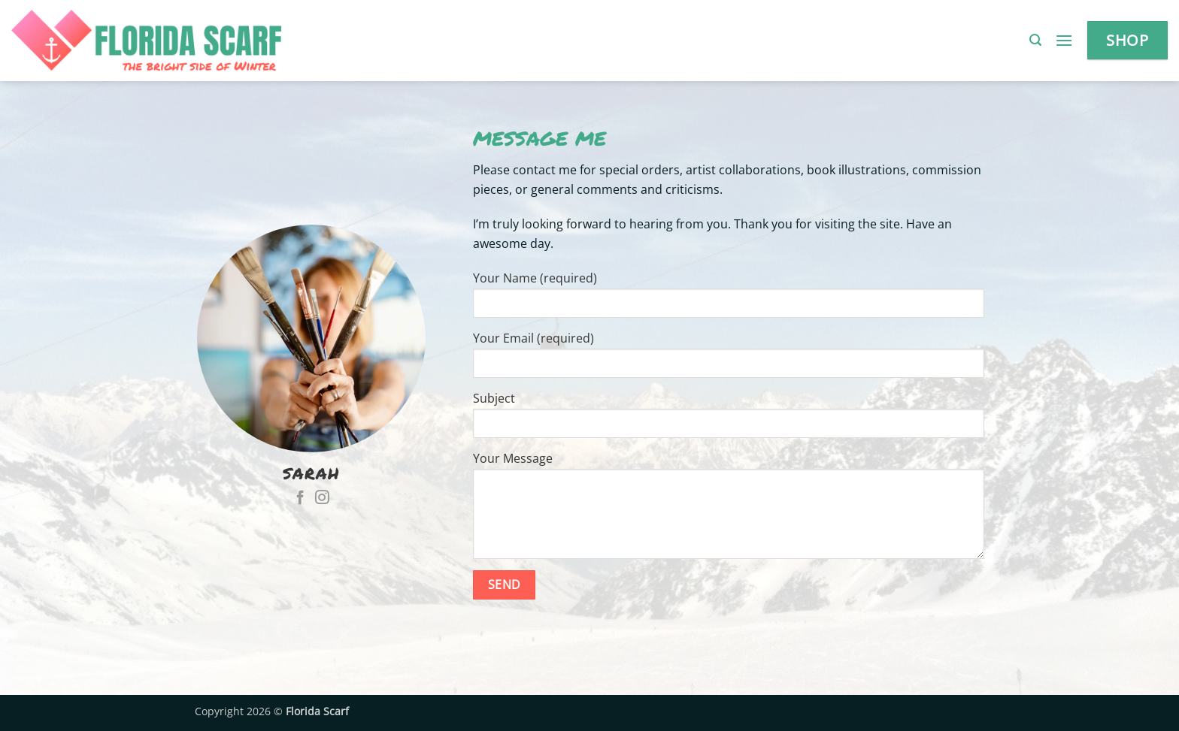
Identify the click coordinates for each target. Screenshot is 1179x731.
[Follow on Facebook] (300, 498)
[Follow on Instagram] (322, 498)
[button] (1035, 40)
